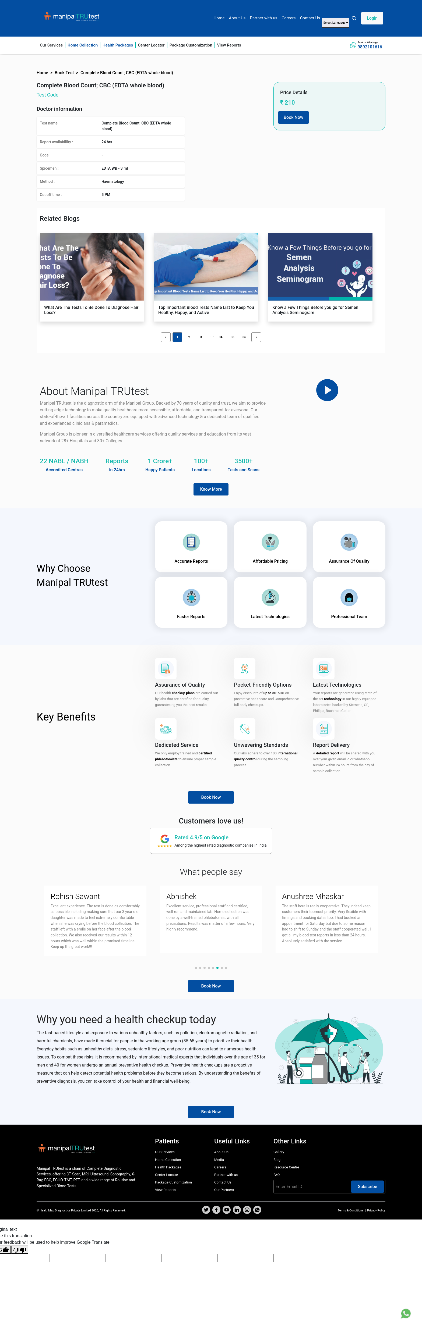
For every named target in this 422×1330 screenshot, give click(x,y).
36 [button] (244, 337)
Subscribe (367, 1186)
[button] (367, 18)
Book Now (293, 117)
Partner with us (263, 18)
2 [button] (189, 337)
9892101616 (370, 46)
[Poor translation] (19, 1250)
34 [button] (221, 337)
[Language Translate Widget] (335, 22)
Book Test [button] (64, 72)
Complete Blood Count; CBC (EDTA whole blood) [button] (126, 72)
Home (219, 18)
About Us (237, 18)
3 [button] (201, 337)
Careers (289, 18)
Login (372, 18)
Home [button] (42, 72)
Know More (211, 489)
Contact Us (310, 18)
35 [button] (232, 337)
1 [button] (177, 337)
